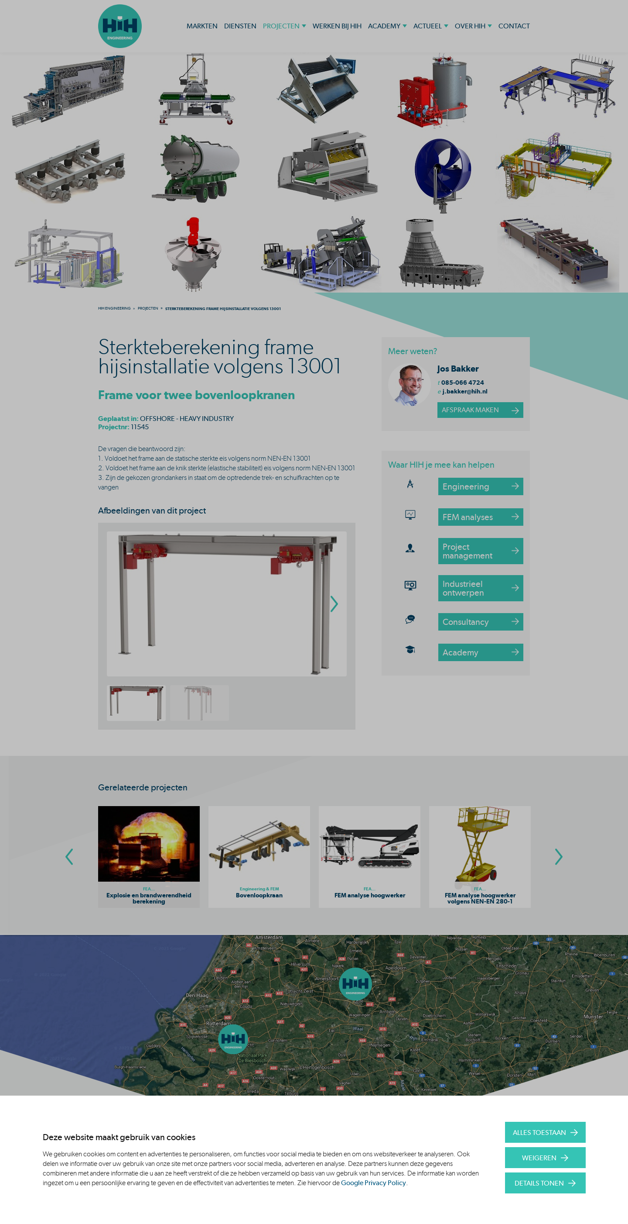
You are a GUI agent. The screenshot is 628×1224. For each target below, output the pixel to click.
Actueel (427, 26)
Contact (514, 26)
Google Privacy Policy (373, 1183)
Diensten (240, 26)
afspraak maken (470, 410)
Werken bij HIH (337, 26)
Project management (467, 551)
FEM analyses (468, 517)
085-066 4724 (462, 382)
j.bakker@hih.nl (465, 391)
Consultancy (466, 622)
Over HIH (470, 26)
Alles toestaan (539, 1132)
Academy (384, 26)
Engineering (466, 486)
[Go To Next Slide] (559, 857)
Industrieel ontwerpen (463, 588)
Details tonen (539, 1183)
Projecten (281, 26)
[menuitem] (114, 308)
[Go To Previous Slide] (69, 857)
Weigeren (539, 1158)
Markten (202, 26)
